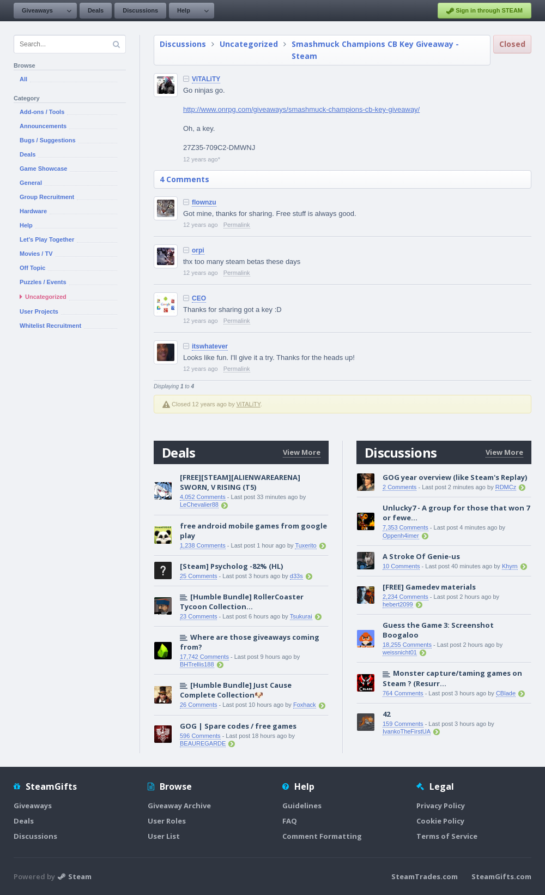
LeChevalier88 (199, 504)
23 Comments (198, 616)
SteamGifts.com (501, 876)
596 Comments (200, 735)
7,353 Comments (405, 527)
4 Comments (184, 179)
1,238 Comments (203, 545)
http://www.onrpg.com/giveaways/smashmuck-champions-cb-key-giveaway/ (301, 109)
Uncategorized (249, 44)
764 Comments (403, 693)
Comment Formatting (322, 836)
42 (386, 714)
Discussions (140, 10)
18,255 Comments (407, 644)
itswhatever (210, 346)
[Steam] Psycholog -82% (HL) (231, 566)
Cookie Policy (440, 821)
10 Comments (401, 566)
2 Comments (399, 487)
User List (164, 836)
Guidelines (302, 805)
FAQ (289, 821)
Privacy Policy (440, 805)
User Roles (167, 821)
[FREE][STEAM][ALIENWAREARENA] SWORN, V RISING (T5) (240, 482)
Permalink (236, 224)
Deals (96, 10)
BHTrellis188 (197, 664)
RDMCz (506, 487)
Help (183, 10)
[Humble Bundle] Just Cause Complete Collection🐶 (236, 690)
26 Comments (198, 704)
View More (301, 452)
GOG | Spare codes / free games (238, 726)
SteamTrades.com (424, 876)
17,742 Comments (204, 656)
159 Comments (403, 723)
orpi (198, 250)
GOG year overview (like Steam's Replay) (455, 477)
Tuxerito (305, 545)
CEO (199, 298)
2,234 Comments (405, 596)
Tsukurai (301, 616)
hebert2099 (398, 604)
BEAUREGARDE (203, 743)
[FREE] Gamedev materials (429, 587)
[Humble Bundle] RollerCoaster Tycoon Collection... (242, 601)
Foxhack (304, 704)
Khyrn (510, 566)
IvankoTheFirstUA (407, 731)
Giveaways (37, 10)
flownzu (204, 202)
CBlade (506, 693)
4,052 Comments (203, 497)
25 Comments (198, 576)
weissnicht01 (400, 652)
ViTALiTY (206, 79)
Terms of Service (446, 836)
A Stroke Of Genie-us (421, 556)
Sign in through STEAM (484, 11)
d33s (296, 576)
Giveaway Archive (179, 805)
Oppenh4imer (401, 535)
